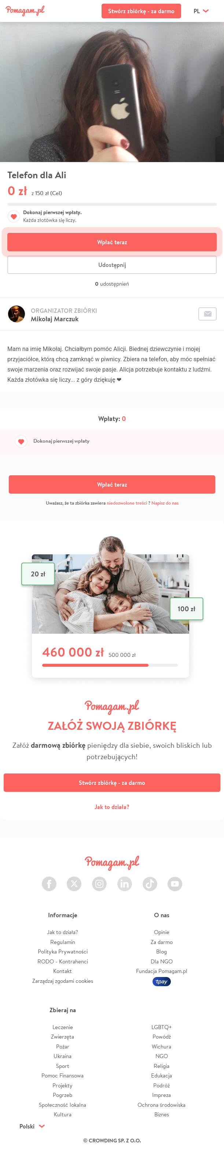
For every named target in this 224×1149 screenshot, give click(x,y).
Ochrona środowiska (161, 1104)
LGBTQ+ (161, 1027)
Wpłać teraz (112, 242)
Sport (62, 1065)
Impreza (161, 1094)
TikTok (150, 880)
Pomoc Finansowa (62, 1075)
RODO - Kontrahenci (62, 961)
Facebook (49, 880)
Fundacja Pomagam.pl (161, 970)
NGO (161, 1056)
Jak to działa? (112, 807)
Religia (161, 1065)
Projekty (62, 1085)
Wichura (161, 1046)
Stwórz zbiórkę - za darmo (141, 11)
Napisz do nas (165, 503)
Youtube (175, 880)
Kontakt (62, 970)
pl (197, 11)
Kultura (62, 1114)
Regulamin (62, 941)
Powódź (162, 1036)
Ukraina (62, 1056)
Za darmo (162, 941)
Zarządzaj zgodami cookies (62, 980)
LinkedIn (124, 880)
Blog (161, 951)
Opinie (161, 932)
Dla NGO (162, 961)
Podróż (161, 1085)
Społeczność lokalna (62, 1104)
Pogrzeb (62, 1094)
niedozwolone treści (127, 503)
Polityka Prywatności (63, 951)
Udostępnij (112, 265)
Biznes (161, 1114)
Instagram (99, 880)
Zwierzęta (62, 1036)
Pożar (62, 1046)
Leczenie (62, 1027)
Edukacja (161, 1075)
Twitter (74, 880)
